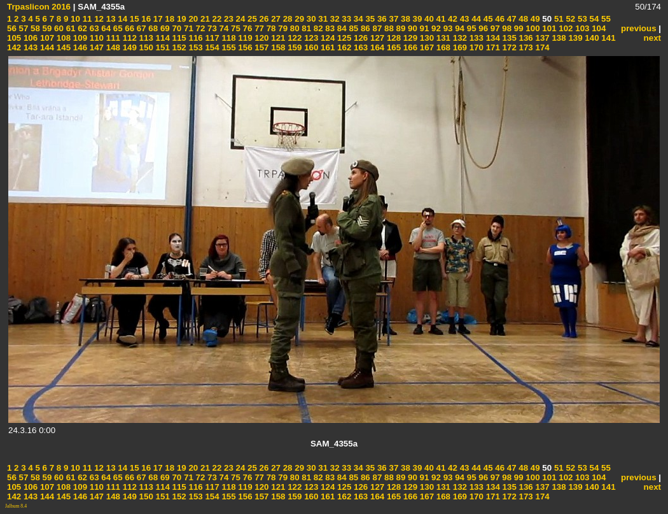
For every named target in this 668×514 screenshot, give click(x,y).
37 (393, 19)
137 (541, 38)
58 (34, 28)
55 (605, 19)
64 (105, 28)
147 (95, 47)
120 (261, 38)
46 (499, 19)
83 (329, 28)
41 (440, 19)
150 (145, 47)
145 (62, 47)
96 (483, 28)
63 (93, 28)
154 (211, 47)
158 (277, 47)
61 (70, 28)
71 (187, 28)
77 (258, 28)
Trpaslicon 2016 (39, 6)
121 (277, 38)
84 (341, 28)
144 (46, 47)
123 (310, 38)
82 (317, 28)
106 (29, 38)
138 (558, 38)
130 (425, 38)
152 (178, 47)
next (652, 38)
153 (194, 47)
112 (128, 38)
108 (62, 38)
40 (428, 19)
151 (161, 47)
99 (517, 28)
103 (581, 28)
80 (294, 28)
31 (322, 19)
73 (211, 28)
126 (359, 38)
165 (392, 47)
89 (400, 28)
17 (157, 19)
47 (510, 19)
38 (404, 19)
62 (81, 28)
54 (593, 19)
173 (525, 47)
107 (46, 38)
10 (74, 19)
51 (558, 19)
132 (458, 38)
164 (376, 47)
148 (112, 47)
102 (565, 28)
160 (310, 47)
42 (451, 19)
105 (14, 38)
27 (274, 19)
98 (506, 28)
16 (145, 19)
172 (508, 47)
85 (353, 28)
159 (294, 47)
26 (263, 19)
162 (343, 47)
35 (369, 19)
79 (282, 28)
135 (508, 38)
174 (541, 47)
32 (334, 19)
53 (581, 19)
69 (164, 28)
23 (227, 19)
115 (178, 38)
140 (591, 38)
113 (145, 38)
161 (326, 47)
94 (458, 28)
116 (194, 38)
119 (244, 38)
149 (128, 47)
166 (409, 47)
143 (29, 47)
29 (299, 19)
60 (58, 28)
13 (110, 19)
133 (475, 38)
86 (364, 28)
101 (548, 28)
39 (416, 19)
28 (287, 19)
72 (199, 28)
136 (525, 38)
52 (570, 19)
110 (95, 38)
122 (294, 38)
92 (435, 28)
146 (79, 47)
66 (129, 28)
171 (492, 47)
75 (234, 28)
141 (607, 38)
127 (376, 38)
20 (192, 19)
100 (532, 28)
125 (343, 38)
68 (152, 28)
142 (14, 47)
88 (388, 28)
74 (223, 28)
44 (475, 19)
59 (46, 28)
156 (244, 47)
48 (523, 19)
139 (574, 38)
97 (494, 28)
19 (180, 19)
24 (239, 19)
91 (423, 28)
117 (211, 38)
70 (176, 28)
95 (470, 28)
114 (161, 38)
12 (98, 19)
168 (442, 47)
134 (492, 38)
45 (487, 19)
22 (216, 19)
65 (117, 28)
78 (270, 28)
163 (359, 47)
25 (251, 19)
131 (442, 38)
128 (392, 38)
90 (411, 28)
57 (23, 28)
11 (86, 19)
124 (326, 38)
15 (133, 19)
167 (425, 47)
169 (458, 47)
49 (534, 19)
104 (597, 28)
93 (447, 28)
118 (227, 38)
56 (12, 28)
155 (227, 47)
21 (204, 19)
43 (463, 19)
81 (306, 28)
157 (261, 47)
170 (475, 47)
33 (346, 19)
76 (246, 28)
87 (376, 28)
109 (79, 38)
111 (112, 38)
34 (357, 19)
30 (310, 19)
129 (409, 38)
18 (169, 19)
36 (381, 19)
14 (122, 19)
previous (639, 28)
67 (140, 28)
